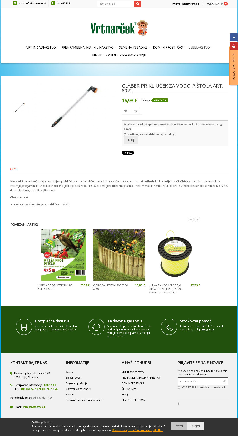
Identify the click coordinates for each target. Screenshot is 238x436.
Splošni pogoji (74, 377)
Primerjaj (135, 110)
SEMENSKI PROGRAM (133, 400)
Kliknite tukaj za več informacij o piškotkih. (137, 430)
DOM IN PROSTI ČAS (133, 383)
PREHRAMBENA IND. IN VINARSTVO (141, 377)
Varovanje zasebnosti (78, 388)
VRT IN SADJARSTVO (133, 372)
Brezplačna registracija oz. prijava (85, 400)
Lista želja (125, 110)
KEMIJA (125, 394)
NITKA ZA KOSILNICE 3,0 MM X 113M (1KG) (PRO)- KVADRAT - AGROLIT (165, 288)
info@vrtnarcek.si (36, 3)
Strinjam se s (187, 387)
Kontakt (70, 394)
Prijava (176, 3)
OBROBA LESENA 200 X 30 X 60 (110, 287)
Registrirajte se (190, 3)
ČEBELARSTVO (130, 388)
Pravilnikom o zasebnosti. (211, 386)
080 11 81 (66, 3)
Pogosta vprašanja (76, 383)
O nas (69, 372)
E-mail (127, 129)
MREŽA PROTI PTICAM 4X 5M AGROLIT (55, 287)
